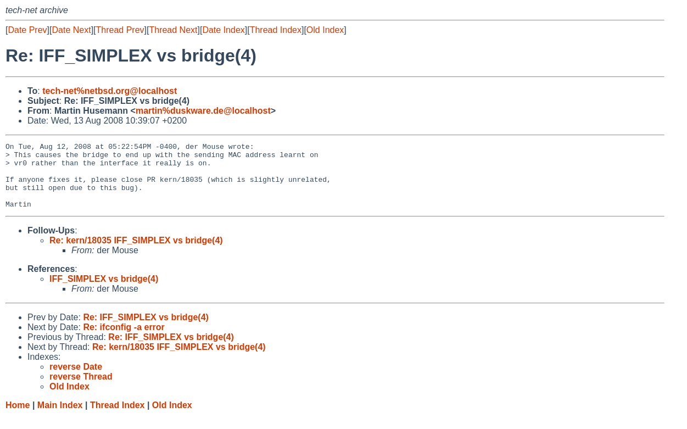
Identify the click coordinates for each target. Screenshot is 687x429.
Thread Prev (120, 30)
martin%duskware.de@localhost (203, 110)
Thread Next (173, 30)
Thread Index (275, 30)
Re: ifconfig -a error (123, 340)
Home (17, 418)
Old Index (325, 30)
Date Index (223, 30)
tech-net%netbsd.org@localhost (109, 91)
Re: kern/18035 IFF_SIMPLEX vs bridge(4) (136, 253)
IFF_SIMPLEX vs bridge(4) (103, 292)
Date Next (71, 30)
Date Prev (27, 30)
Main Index (60, 418)
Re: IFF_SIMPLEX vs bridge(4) (145, 330)
